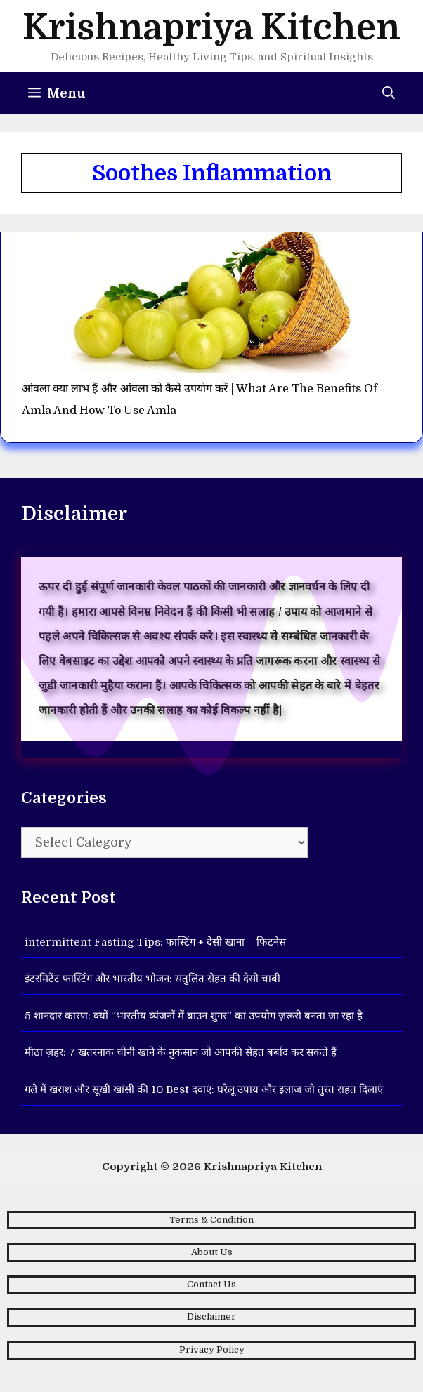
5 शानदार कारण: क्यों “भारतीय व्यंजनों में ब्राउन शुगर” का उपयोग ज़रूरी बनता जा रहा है (194, 1015)
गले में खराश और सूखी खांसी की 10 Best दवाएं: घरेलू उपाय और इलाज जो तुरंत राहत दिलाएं (204, 1089)
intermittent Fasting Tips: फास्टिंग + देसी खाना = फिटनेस (155, 942)
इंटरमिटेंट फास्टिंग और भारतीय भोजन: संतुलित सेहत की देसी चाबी (152, 978)
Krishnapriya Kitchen (211, 28)
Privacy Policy (212, 1349)
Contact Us (211, 1284)
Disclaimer (211, 1316)
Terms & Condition (211, 1219)
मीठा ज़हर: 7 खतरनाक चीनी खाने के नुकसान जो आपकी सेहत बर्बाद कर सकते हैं (181, 1052)
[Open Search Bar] (388, 93)
